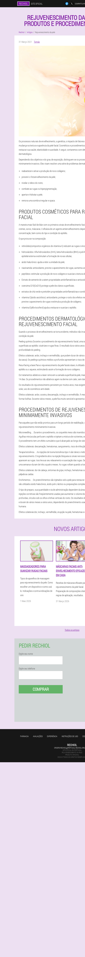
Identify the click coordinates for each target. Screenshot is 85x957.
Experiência (52, 736)
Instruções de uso (70, 736)
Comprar (41, 689)
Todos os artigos (72, 629)
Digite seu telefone (27, 668)
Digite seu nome (26, 654)
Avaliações (38, 736)
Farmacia (24, 736)
